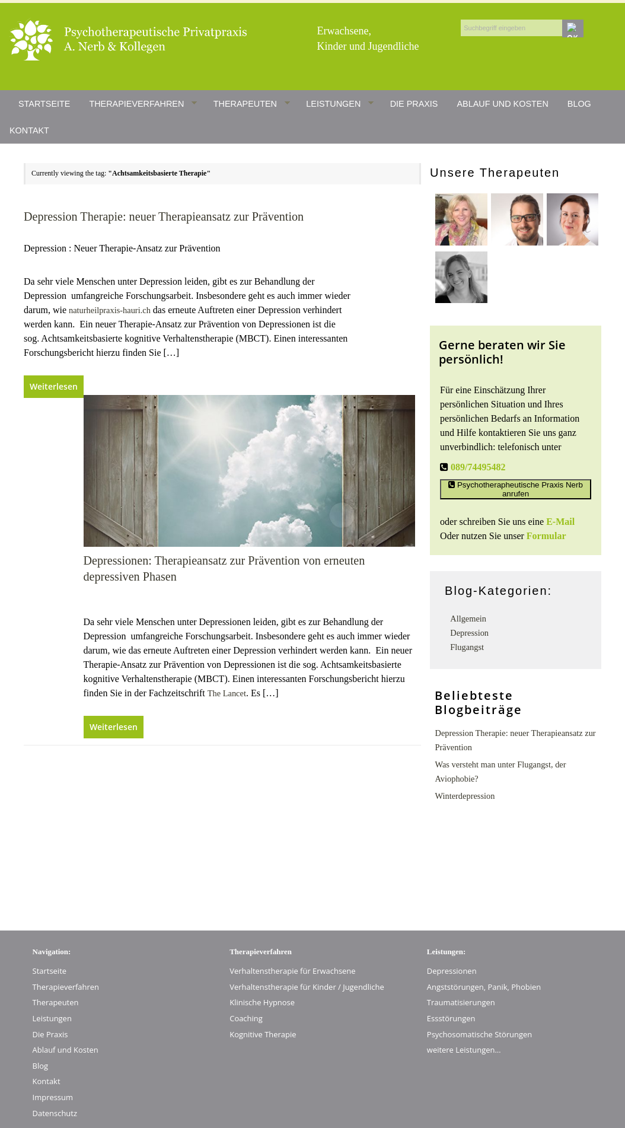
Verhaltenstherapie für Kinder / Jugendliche (306, 987)
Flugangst (467, 647)
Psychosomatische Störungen (479, 1034)
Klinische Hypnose (262, 1002)
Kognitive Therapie (262, 1034)
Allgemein (468, 618)
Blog (579, 104)
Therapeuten (251, 104)
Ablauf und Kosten (502, 104)
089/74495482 (478, 467)
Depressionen (452, 971)
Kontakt (29, 130)
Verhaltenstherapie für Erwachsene (292, 971)
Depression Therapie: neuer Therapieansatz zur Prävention (164, 216)
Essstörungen (451, 1018)
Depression (469, 633)
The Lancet (227, 693)
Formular (546, 536)
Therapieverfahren (143, 104)
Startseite (44, 104)
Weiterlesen (54, 386)
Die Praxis (414, 104)
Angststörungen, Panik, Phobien (484, 987)
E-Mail (560, 522)
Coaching (246, 1018)
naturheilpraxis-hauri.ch (110, 310)
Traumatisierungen (461, 1002)
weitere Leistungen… (464, 1049)
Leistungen (340, 104)
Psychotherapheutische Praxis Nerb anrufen (515, 489)
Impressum (53, 1097)
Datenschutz (55, 1113)
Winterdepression (465, 796)
